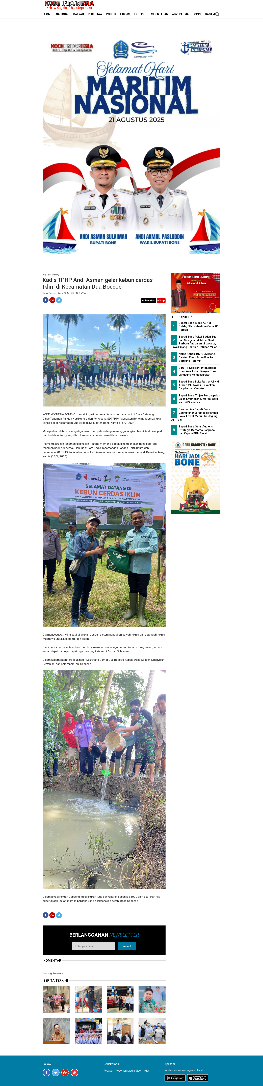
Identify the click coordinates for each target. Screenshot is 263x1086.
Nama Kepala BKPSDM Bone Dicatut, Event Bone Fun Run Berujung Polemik (197, 357)
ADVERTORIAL (181, 14)
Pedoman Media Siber (128, 1070)
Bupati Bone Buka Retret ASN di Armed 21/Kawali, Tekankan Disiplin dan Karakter (199, 385)
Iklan (146, 1070)
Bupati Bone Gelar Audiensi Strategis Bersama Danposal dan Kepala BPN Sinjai (197, 430)
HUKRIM (125, 14)
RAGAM (210, 14)
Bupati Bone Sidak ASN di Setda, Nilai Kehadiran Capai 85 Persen (199, 326)
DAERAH (78, 14)
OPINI (197, 14)
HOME (48, 14)
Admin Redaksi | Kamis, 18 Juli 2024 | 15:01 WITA (64, 293)
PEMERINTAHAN (158, 14)
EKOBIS (139, 14)
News (55, 274)
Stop (161, 300)
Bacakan (148, 300)
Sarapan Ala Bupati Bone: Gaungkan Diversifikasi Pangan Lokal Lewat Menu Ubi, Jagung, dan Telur (194, 414)
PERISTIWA (95, 14)
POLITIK (111, 14)
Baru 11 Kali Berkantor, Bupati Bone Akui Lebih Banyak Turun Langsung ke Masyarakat (198, 371)
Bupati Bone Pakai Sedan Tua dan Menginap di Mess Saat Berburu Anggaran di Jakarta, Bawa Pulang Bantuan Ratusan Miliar (194, 342)
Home (46, 274)
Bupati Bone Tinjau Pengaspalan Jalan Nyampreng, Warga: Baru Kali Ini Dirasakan (199, 399)
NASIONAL (62, 14)
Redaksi (108, 1070)
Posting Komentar (53, 973)
